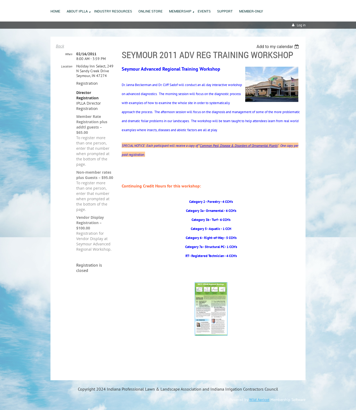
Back (60, 46)
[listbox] (278, 46)
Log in (301, 25)
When (68, 54)
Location (66, 66)
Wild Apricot (259, 399)
